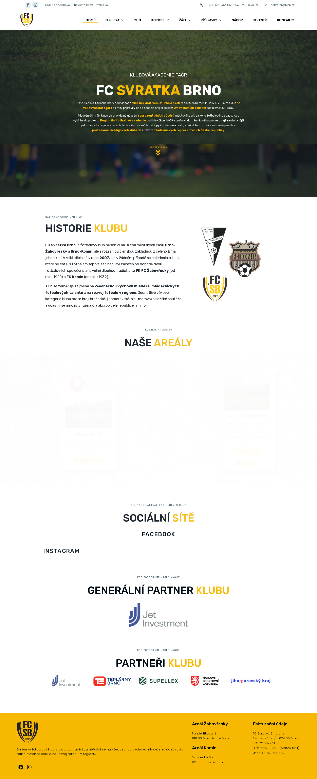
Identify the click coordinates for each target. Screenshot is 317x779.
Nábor (237, 20)
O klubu (114, 20)
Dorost (160, 20)
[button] (158, 159)
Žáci (185, 20)
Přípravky (211, 20)
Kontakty (285, 20)
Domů (90, 20)
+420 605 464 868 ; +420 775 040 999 (233, 4)
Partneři (260, 20)
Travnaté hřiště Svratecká (91, 4)
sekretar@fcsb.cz (283, 4)
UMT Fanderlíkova (57, 4)
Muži (137, 20)
